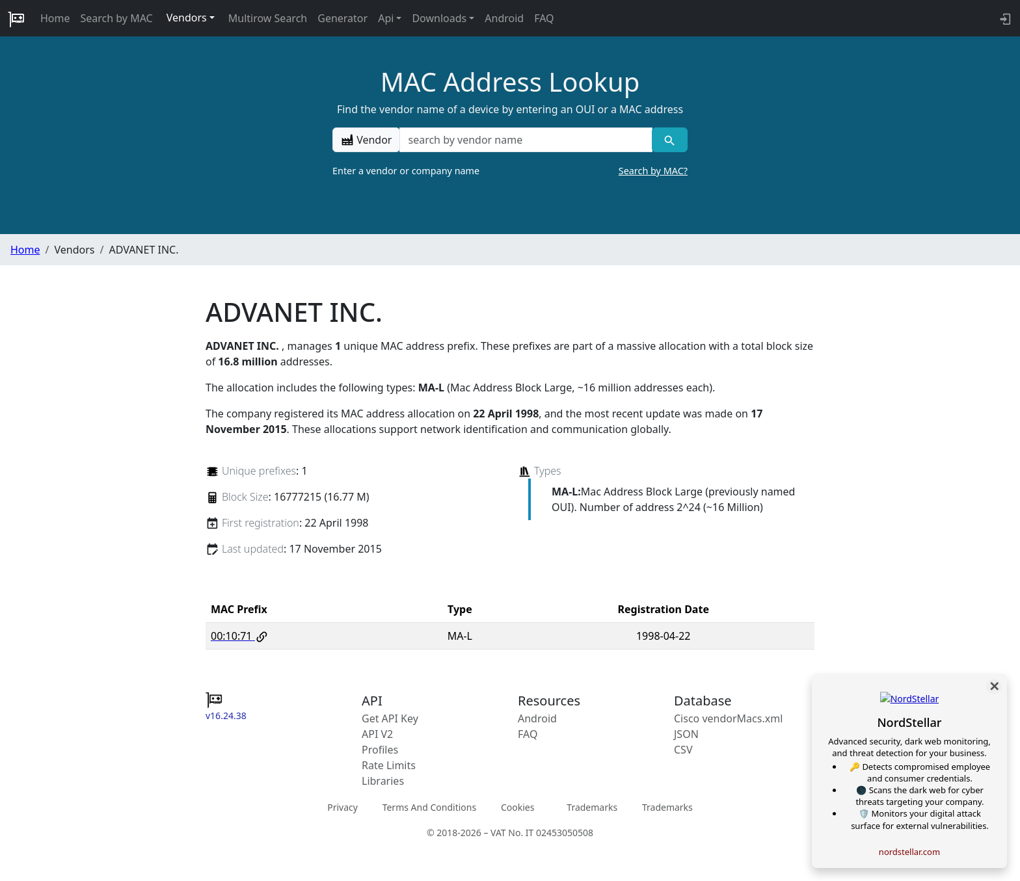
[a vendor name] (525, 139)
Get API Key (390, 718)
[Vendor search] (670, 139)
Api (386, 18)
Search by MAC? (653, 170)
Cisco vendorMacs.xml (728, 718)
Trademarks (592, 807)
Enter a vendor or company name (510, 171)
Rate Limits (389, 765)
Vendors (187, 17)
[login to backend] (1004, 18)
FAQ (544, 18)
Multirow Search (267, 18)
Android (504, 18)
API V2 (377, 734)
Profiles (380, 750)
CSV (683, 750)
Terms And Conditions (429, 807)
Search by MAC (117, 18)
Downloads (439, 18)
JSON (686, 734)
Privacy (342, 807)
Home (55, 18)
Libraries (383, 781)
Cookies (517, 807)
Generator (342, 18)
